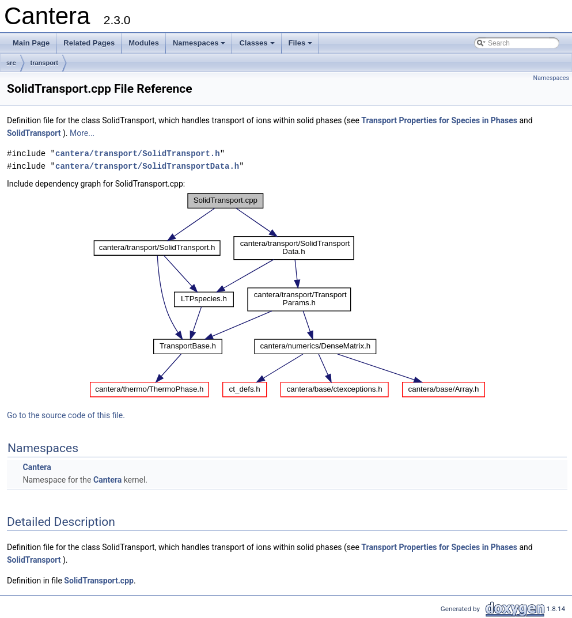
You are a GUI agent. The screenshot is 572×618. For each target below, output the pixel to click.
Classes (257, 46)
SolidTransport (35, 133)
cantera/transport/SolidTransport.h (137, 153)
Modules (143, 43)
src (11, 62)
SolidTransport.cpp (99, 580)
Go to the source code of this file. (66, 415)
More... (82, 133)
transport (44, 62)
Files (302, 46)
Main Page (31, 43)
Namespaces (200, 46)
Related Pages (89, 43)
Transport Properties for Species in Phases (439, 120)
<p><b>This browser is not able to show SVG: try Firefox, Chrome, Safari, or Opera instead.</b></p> (287, 295)
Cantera (36, 467)
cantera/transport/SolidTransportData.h (147, 166)
